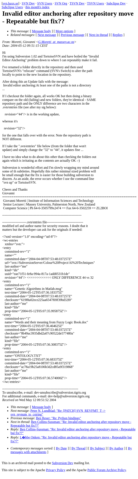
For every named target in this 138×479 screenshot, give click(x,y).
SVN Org (61, 3)
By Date (61, 448)
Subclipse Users (12, 7)
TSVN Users (95, 3)
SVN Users (44, 3)
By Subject (97, 448)
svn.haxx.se (10, 3)
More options (64, 31)
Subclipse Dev (116, 3)
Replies (118, 35)
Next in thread (98, 35)
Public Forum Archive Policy (106, 470)
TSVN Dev (77, 3)
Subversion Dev (62, 463)
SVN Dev (28, 3)
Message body (41, 31)
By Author (116, 448)
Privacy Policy (55, 470)
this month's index (37, 7)
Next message (47, 35)
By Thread (78, 448)
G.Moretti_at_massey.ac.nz (56, 42)
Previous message (72, 35)
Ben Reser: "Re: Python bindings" (58, 418)
